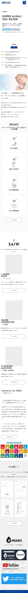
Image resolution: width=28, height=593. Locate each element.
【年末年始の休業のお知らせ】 (12, 51)
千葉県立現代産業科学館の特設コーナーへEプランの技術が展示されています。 (16, 58)
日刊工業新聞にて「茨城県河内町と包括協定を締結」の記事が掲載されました (15, 66)
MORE (14, 47)
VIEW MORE (14, 220)
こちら (19, 545)
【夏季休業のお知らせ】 (11, 54)
